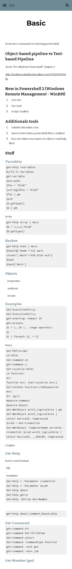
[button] (4, 5)
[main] (36, 23)
